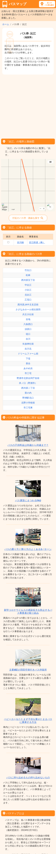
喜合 (28, 363)
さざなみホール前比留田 (28, 309)
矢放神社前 (28, 343)
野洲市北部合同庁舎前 (28, 378)
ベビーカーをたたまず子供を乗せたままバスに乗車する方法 (28, 720)
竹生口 (28, 270)
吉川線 (20, 242)
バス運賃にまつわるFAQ (28, 500)
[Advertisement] (28, 105)
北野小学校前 (28, 402)
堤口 (28, 334)
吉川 (28, 339)
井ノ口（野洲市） (28, 383)
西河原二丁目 (28, 388)
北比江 (28, 294)
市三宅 (28, 373)
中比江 (28, 285)
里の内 (28, 393)
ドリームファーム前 (28, 353)
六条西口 (28, 324)
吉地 (28, 319)
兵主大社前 (28, 314)
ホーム (5, 24)
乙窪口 (28, 299)
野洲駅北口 (28, 397)
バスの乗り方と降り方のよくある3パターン (28, 549)
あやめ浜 (28, 368)
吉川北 (28, 348)
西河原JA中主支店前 (28, 304)
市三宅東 (28, 407)
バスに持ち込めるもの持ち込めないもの (28, 777)
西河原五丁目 (28, 280)
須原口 (28, 329)
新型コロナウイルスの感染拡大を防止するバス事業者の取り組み (28, 611)
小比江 (28, 290)
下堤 (28, 358)
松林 (28, 275)
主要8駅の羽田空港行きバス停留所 (28, 669)
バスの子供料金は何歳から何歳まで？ (28, 445)
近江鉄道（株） (37, 242)
